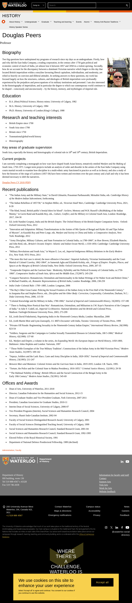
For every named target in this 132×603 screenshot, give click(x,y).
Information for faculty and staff (114, 475)
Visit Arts (103, 485)
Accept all (102, 582)
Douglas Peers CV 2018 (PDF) (16, 182)
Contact (102, 478)
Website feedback (107, 491)
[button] (106, 5)
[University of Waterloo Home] (14, 5)
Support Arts (105, 481)
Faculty (18, 450)
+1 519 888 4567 (14, 515)
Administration (8, 450)
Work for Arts (105, 488)
